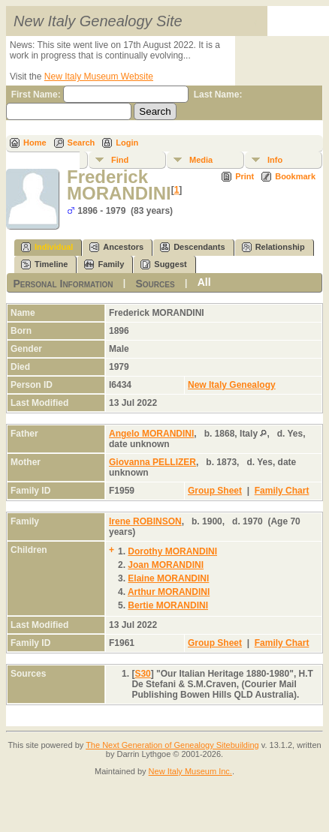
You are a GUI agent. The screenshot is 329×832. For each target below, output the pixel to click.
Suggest (163, 264)
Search (81, 142)
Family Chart (282, 490)
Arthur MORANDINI (169, 592)
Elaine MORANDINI (168, 578)
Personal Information (63, 283)
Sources (154, 283)
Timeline (44, 264)
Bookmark (295, 176)
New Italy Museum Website (98, 76)
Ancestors (116, 247)
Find (119, 159)
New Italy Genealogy (232, 385)
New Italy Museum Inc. (190, 771)
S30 (142, 673)
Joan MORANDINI (166, 565)
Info (274, 159)
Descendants (192, 247)
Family (104, 264)
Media (201, 159)
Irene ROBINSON (145, 521)
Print (244, 176)
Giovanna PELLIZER (152, 462)
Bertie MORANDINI (168, 605)
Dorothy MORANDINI (172, 551)
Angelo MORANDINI (151, 433)
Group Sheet (215, 490)
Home (35, 142)
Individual (47, 247)
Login (127, 142)
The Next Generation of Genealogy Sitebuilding (172, 744)
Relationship (273, 247)
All (204, 282)
